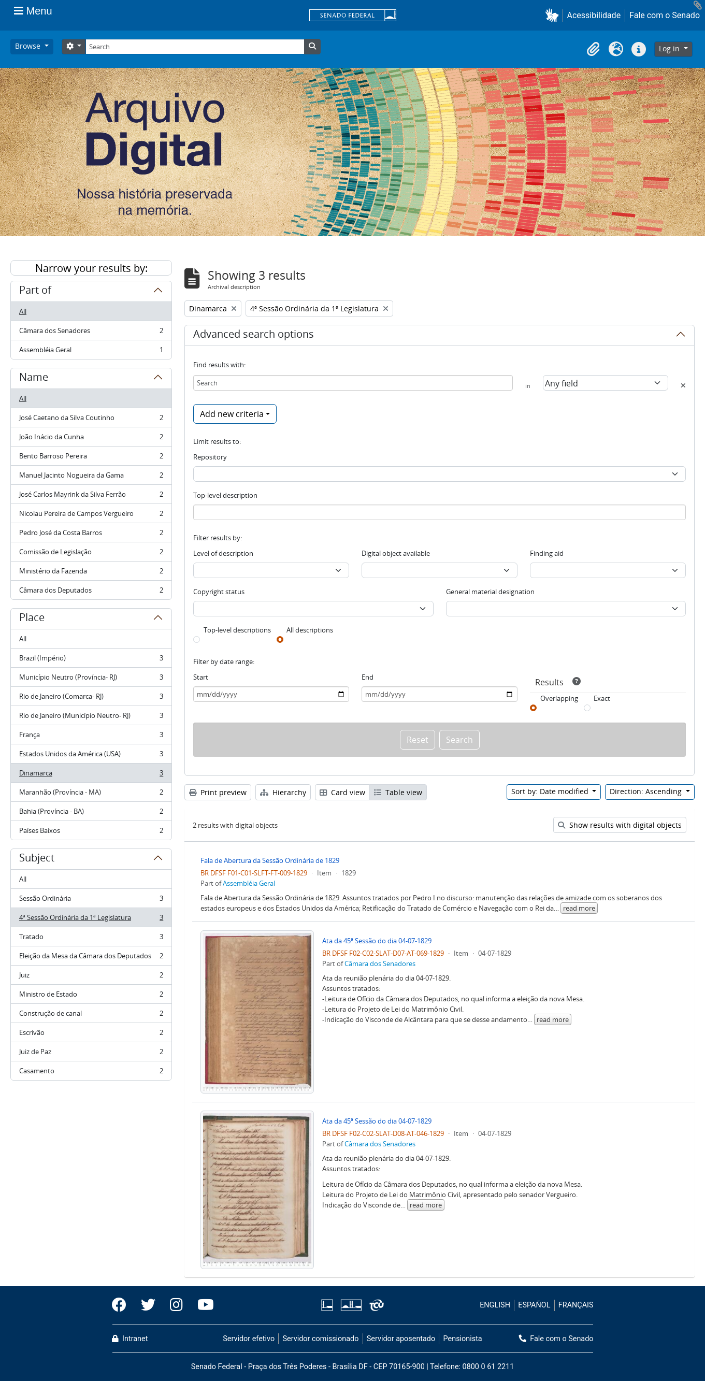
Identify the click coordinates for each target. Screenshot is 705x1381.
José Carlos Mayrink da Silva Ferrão (91, 496)
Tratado (91, 938)
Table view (398, 792)
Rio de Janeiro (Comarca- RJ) (91, 698)
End (367, 677)
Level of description (223, 553)
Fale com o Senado (664, 15)
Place (32, 619)
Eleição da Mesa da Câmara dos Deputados (91, 958)
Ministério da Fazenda (91, 573)
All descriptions (309, 630)
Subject (36, 859)
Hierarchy (283, 792)
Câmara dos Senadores (91, 332)
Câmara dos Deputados (91, 592)
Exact (602, 698)
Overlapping (559, 698)
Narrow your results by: (91, 268)
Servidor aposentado (401, 1338)
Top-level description (225, 495)
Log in (670, 48)
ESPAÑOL (534, 1305)
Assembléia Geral (91, 351)
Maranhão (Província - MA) (91, 794)
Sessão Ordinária (91, 900)
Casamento (91, 1073)
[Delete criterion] (683, 385)
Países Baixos (91, 832)
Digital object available (396, 553)
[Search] (194, 46)
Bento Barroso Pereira (91, 458)
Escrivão (91, 1034)
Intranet (130, 1338)
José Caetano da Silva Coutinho (91, 419)
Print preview (218, 792)
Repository (210, 457)
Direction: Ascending (647, 791)
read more (579, 908)
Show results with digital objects (620, 825)
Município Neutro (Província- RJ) (91, 679)
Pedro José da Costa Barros (91, 534)
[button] (554, 15)
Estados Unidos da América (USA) (91, 756)
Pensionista (462, 1338)
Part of (35, 291)
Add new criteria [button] (232, 414)
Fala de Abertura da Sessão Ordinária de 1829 (269, 860)
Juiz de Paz (91, 1053)
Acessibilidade (594, 15)
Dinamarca (91, 775)
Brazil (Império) (91, 660)
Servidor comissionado (320, 1338)
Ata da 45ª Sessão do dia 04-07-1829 (376, 940)
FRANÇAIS (576, 1305)
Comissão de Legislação (91, 554)
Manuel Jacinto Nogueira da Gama (91, 477)
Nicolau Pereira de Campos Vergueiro (91, 515)
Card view (342, 792)
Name (33, 378)
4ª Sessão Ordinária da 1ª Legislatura (91, 919)
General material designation (490, 591)
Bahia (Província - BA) (91, 813)
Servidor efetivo (249, 1338)
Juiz (91, 977)
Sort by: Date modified (551, 791)
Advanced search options (253, 335)
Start (200, 677)
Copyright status (218, 591)
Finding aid (547, 553)
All (22, 311)
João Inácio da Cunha (91, 439)
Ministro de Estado (91, 996)
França (91, 736)
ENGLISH (495, 1305)
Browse (28, 46)
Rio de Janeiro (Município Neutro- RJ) (91, 717)
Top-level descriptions (237, 630)
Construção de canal (91, 1015)
